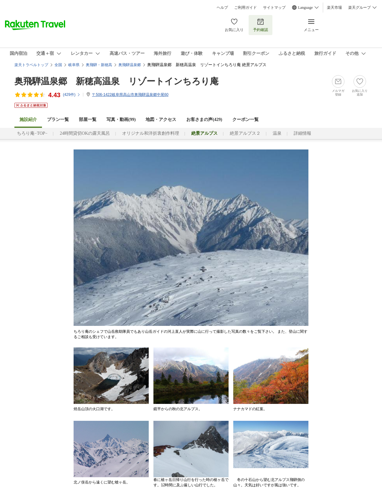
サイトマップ (274, 7)
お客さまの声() (204, 119)
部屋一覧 (87, 119)
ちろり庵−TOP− (32, 133)
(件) (71, 95)
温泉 (277, 133)
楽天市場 (334, 7)
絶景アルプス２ (245, 133)
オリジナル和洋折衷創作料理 (150, 133)
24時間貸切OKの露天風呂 (85, 133)
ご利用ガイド (245, 7)
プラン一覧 (58, 119)
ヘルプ (222, 7)
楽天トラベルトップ (31, 65)
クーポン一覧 (245, 119)
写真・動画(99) (121, 119)
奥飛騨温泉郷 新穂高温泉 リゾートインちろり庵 (116, 81)
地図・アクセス (161, 119)
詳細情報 (302, 133)
